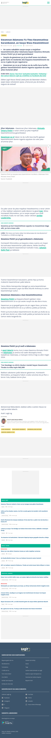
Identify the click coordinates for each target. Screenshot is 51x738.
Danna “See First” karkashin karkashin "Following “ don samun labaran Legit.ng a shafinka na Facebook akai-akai (24, 75)
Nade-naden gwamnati (18, 429)
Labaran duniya (5, 515)
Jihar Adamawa (6, 429)
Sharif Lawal (19, 45)
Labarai (8, 32)
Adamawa (7, 352)
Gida (2, 32)
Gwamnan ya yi (7, 137)
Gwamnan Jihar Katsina (34, 429)
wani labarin (7, 350)
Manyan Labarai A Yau (8, 432)
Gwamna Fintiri (7, 299)
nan (41, 211)
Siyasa (3, 506)
